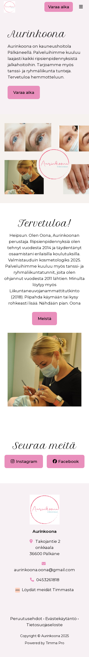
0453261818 (47, 579)
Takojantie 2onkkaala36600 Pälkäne (44, 547)
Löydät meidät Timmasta (48, 589)
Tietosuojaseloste (44, 624)
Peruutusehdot (26, 618)
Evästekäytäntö (61, 618)
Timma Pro (55, 643)
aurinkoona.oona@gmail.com (44, 569)
